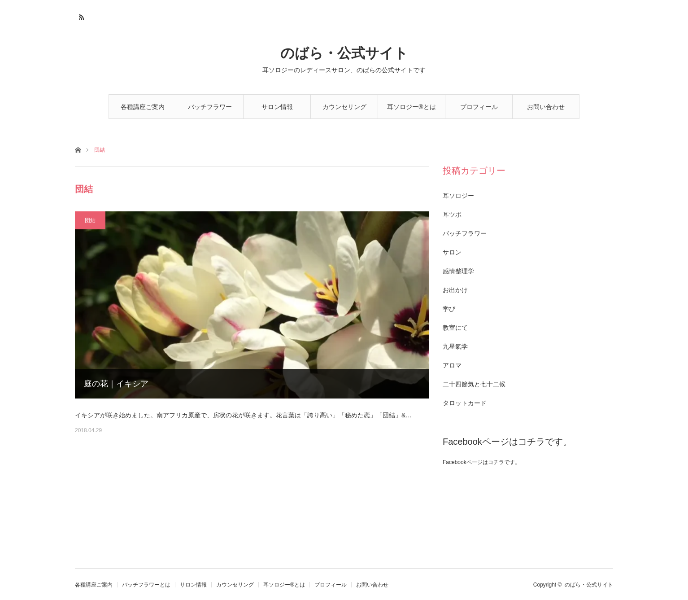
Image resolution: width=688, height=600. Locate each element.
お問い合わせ (546, 106)
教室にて (455, 327)
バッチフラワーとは (210, 111)
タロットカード (465, 403)
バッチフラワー (465, 233)
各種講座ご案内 (143, 106)
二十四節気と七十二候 (474, 384)
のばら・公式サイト (344, 53)
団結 (90, 220)
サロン (452, 252)
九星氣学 (455, 346)
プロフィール (479, 106)
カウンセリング (344, 106)
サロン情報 (277, 106)
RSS (80, 15)
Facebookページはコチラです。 (507, 442)
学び (449, 308)
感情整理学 (458, 271)
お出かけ (455, 289)
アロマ (452, 365)
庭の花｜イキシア (116, 383)
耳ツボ (452, 214)
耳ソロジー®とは (411, 106)
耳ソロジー (458, 195)
